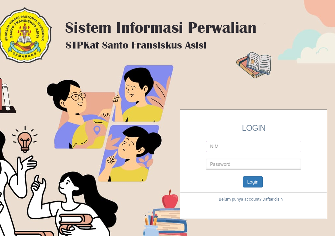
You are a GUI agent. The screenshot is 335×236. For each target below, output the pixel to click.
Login (253, 182)
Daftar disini (273, 199)
